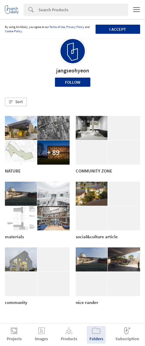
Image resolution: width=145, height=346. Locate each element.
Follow (72, 82)
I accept (117, 29)
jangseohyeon (72, 70)
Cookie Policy (13, 31)
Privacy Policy (75, 27)
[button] (16, 102)
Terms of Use (57, 27)
